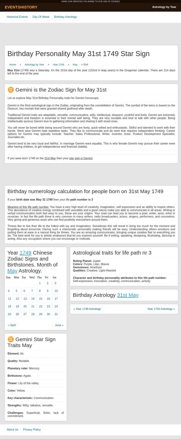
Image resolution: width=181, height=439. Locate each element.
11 (9, 298)
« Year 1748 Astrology (87, 308)
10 (56, 290)
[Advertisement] (90, 34)
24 (56, 306)
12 (17, 298)
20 (25, 306)
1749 (25, 253)
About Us (12, 429)
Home (12, 64)
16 (48, 298)
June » (59, 325)
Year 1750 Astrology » (161, 308)
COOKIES (115, 1)
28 (32, 314)
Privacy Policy (32, 429)
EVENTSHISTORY (21, 7)
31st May (128, 295)
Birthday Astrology (65, 16)
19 (17, 306)
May (75, 64)
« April (12, 325)
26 (17, 314)
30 (48, 314)
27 (25, 314)
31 (56, 314)
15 (40, 298)
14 (32, 298)
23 (48, 306)
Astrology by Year (164, 6)
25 (9, 314)
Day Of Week (41, 16)
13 (25, 298)
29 (40, 314)
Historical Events (17, 16)
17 (56, 298)
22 (40, 306)
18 (9, 306)
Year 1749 (58, 64)
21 (32, 306)
